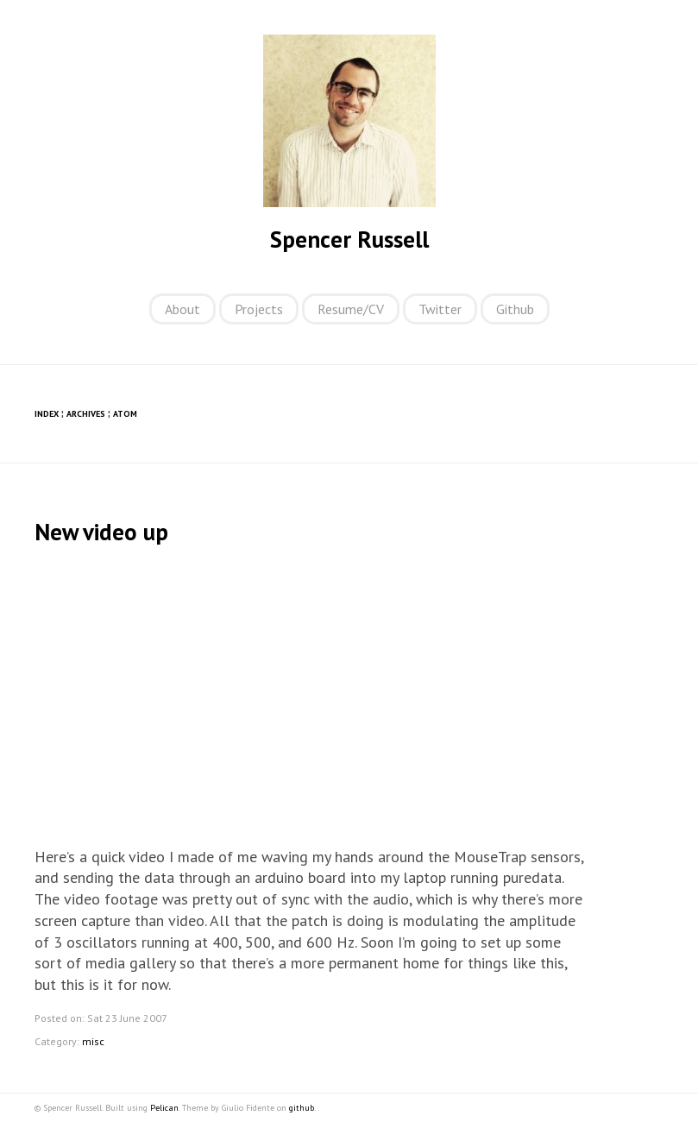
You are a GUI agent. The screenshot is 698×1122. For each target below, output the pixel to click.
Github (515, 309)
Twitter (440, 309)
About (182, 309)
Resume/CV (351, 309)
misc (93, 1041)
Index (47, 413)
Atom (125, 413)
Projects (259, 309)
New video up (101, 531)
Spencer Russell (349, 239)
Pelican (164, 1107)
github (301, 1107)
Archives (85, 413)
